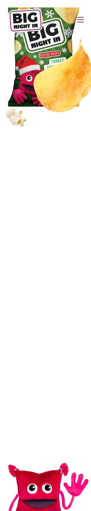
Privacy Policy (45, 433)
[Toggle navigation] (80, 20)
